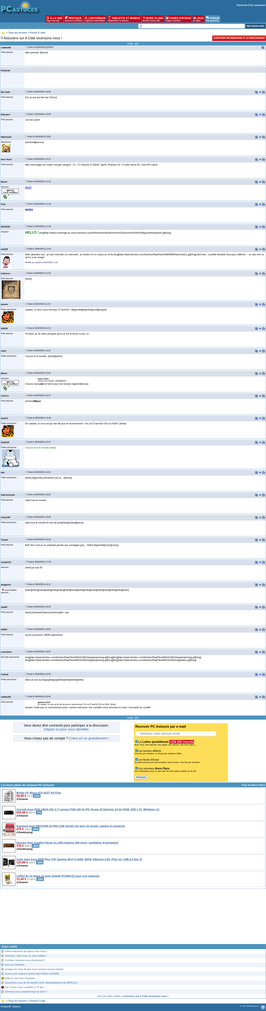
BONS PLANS (152, 19)
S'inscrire (242, 5)
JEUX (198, 19)
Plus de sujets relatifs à (133, 996)
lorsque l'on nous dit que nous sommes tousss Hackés (34, 969)
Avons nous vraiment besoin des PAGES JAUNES (32, 973)
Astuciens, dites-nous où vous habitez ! (26, 955)
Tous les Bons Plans (253, 785)
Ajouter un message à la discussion (239, 38)
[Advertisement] (133, 918)
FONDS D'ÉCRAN (178, 19)
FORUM (212, 19)
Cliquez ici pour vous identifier (66, 729)
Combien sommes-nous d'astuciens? (25, 960)
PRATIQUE (73, 19)
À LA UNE (54, 19)
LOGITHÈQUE (95, 19)
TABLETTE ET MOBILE (124, 19)
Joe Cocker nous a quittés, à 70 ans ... (25, 987)
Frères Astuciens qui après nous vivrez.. (26, 951)
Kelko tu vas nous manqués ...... (22, 978)
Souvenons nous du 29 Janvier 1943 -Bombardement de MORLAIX (41, 982)
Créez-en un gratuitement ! (89, 738)
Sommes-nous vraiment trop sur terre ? (26, 991)
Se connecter (257, 5)
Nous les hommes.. (15, 964)
